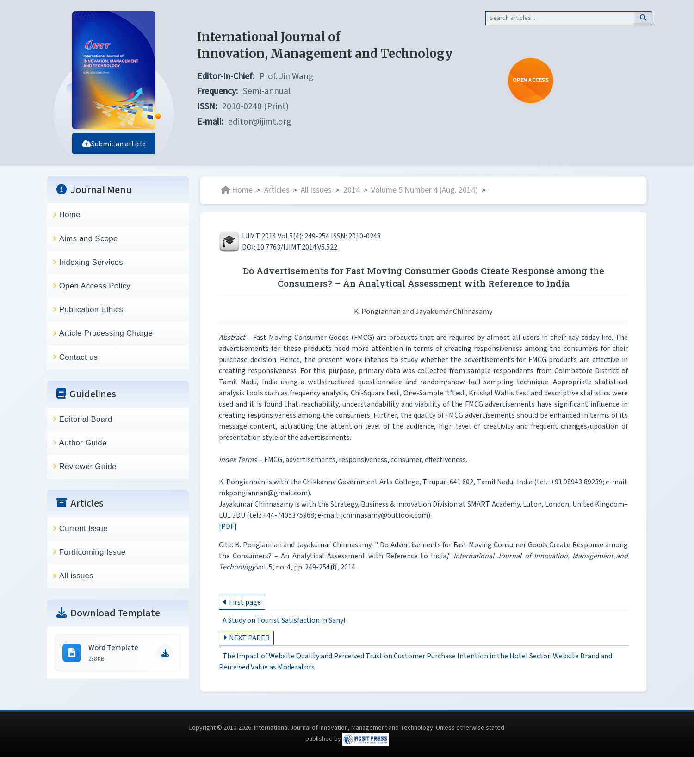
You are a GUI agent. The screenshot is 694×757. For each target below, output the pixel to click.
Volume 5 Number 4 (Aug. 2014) (424, 190)
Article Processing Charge (106, 333)
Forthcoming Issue (92, 552)
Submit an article (114, 144)
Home (70, 214)
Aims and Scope (88, 238)
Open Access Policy (94, 286)
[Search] (560, 18)
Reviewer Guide (88, 466)
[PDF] (228, 526)
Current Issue (83, 528)
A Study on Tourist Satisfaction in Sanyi (284, 620)
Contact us (78, 357)
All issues (76, 575)
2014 (351, 190)
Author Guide (83, 442)
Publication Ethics (91, 309)
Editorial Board (85, 419)
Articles (277, 190)
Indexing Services (91, 262)
